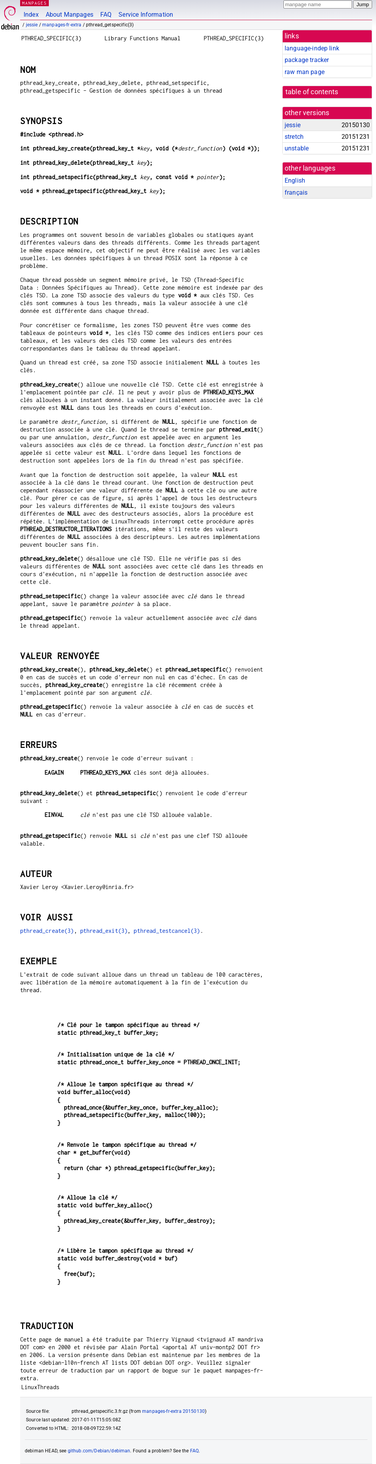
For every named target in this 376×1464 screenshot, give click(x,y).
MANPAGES (34, 2)
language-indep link (312, 48)
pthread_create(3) (47, 930)
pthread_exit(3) (103, 930)
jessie (32, 25)
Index (31, 14)
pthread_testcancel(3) (167, 930)
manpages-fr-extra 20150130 (173, 1411)
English (295, 180)
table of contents (311, 92)
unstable (297, 148)
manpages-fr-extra (62, 25)
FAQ (106, 14)
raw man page (304, 72)
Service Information (145, 14)
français (296, 192)
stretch (294, 136)
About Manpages (69, 14)
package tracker (307, 60)
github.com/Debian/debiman (99, 1451)
